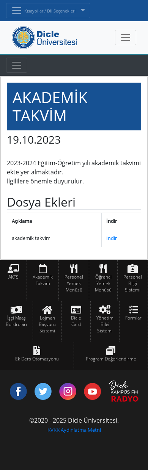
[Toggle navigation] (16, 65)
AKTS (13, 277)
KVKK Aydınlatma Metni (74, 429)
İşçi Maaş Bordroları (16, 321)
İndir (111, 238)
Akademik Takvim (43, 280)
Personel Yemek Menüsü (74, 283)
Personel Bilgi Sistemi (132, 283)
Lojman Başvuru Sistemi (47, 324)
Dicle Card (76, 321)
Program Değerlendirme (111, 359)
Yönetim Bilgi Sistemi (104, 324)
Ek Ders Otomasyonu (37, 359)
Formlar (133, 318)
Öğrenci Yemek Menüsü (103, 283)
